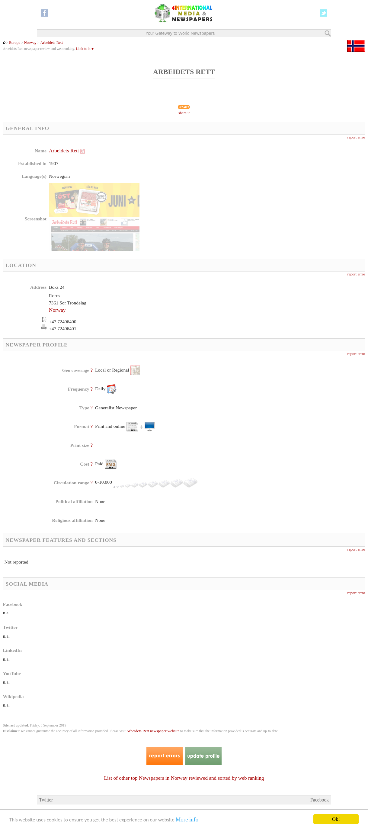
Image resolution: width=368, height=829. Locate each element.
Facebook (319, 799)
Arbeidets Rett (51, 43)
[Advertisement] (232, 186)
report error (356, 137)
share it (184, 113)
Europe (14, 43)
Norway (30, 43)
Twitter (46, 799)
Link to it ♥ (85, 49)
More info (187, 820)
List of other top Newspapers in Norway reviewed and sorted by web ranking (184, 778)
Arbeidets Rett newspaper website (152, 731)
